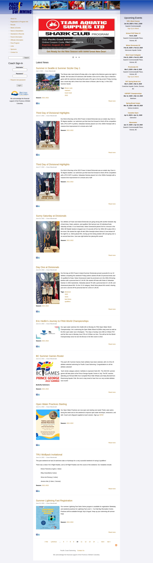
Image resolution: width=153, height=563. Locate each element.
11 (81, 542)
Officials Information (17, 40)
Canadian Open (133, 113)
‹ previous (53, 542)
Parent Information (16, 37)
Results (13, 25)
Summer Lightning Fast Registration (54, 500)
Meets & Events (16, 28)
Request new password (18, 80)
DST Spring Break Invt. (133, 81)
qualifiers (67, 301)
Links (12, 46)
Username (20, 67)
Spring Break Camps (133, 103)
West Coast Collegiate (133, 55)
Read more (112, 101)
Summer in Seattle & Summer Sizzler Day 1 (58, 68)
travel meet (68, 93)
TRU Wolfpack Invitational (49, 454)
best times (68, 299)
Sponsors (14, 49)
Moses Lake (68, 88)
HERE (101, 415)
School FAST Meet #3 (133, 33)
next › (103, 542)
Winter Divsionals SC (133, 45)
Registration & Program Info (19, 22)
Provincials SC (133, 67)
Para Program (15, 43)
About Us (13, 18)
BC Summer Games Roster (50, 356)
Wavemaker (133, 122)
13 (90, 542)
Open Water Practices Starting (51, 404)
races (66, 297)
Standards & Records (17, 34)
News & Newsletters (17, 31)
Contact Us (14, 52)
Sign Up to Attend (133, 28)
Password (20, 74)
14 (94, 542)
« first (46, 542)
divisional (68, 292)
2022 (66, 95)
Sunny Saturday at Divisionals (51, 215)
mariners (67, 90)
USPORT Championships (133, 93)
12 (85, 542)
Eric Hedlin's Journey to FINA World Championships (62, 321)
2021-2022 (45, 98)
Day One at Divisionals (47, 267)
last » (109, 542)
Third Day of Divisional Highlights (53, 113)
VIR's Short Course (133, 21)
